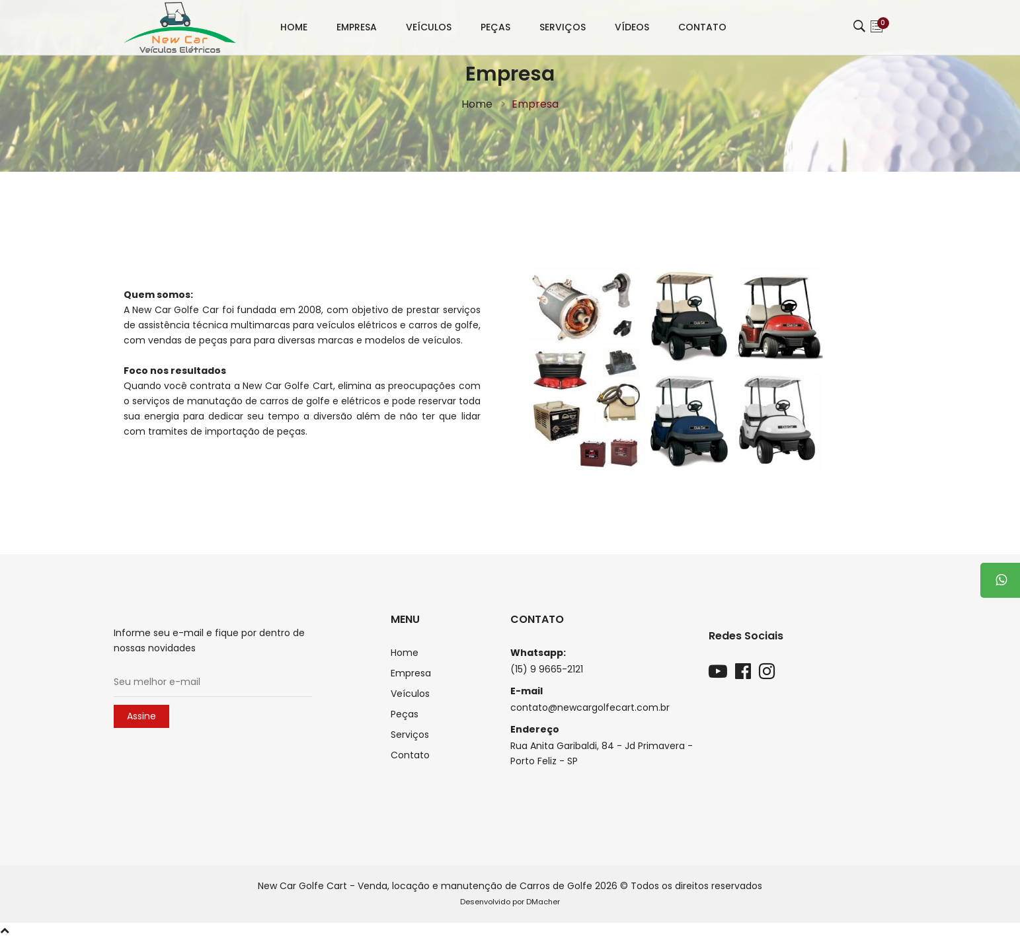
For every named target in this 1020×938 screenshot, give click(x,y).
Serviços (562, 27)
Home (293, 27)
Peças (495, 27)
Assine (141, 716)
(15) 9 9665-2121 (546, 669)
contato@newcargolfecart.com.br (590, 707)
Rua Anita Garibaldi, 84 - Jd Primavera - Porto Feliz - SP (601, 753)
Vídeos (632, 27)
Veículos (428, 27)
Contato (702, 27)
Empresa (356, 27)
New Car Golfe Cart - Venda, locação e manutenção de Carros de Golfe (425, 885)
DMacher (543, 901)
